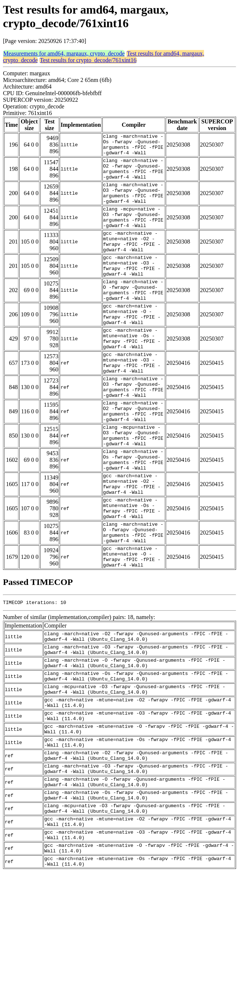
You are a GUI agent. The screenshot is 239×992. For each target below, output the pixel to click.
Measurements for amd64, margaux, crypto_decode (63, 53)
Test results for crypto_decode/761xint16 (88, 60)
